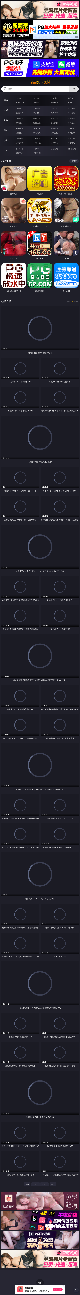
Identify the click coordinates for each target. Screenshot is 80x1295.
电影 (6, 120)
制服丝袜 (19, 122)
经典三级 (37, 122)
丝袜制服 (37, 112)
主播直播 (54, 112)
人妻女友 (54, 138)
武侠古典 (71, 138)
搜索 (73, 89)
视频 (6, 110)
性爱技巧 (71, 143)
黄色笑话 (54, 143)
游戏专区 (71, 98)
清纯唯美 (37, 133)
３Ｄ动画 (71, 108)
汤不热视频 (71, 148)
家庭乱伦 (37, 138)
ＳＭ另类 (71, 112)
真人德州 (37, 98)
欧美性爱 (71, 118)
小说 (6, 140)
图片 (6, 130)
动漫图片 (71, 128)
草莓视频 (54, 148)
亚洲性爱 (19, 118)
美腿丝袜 (19, 133)
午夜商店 (37, 148)
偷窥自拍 (19, 128)
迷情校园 (19, 143)
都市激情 (19, 138)
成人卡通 (54, 118)
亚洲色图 (37, 128)
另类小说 (37, 143)
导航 (6, 150)
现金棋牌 (54, 102)
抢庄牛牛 (71, 102)
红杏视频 (19, 153)
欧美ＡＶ (54, 108)
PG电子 (20, 98)
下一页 (44, 1184)
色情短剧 (37, 153)
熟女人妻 (19, 112)
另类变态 (71, 122)
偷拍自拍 (37, 118)
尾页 (53, 1184)
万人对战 (54, 98)
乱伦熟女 (54, 122)
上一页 (35, 1184)
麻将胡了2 (20, 102)
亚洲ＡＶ (19, 108)
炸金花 (37, 102)
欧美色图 (54, 128)
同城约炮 (19, 148)
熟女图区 (54, 133)
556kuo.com (40, 82)
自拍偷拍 (37, 108)
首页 (27, 1184)
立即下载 (57, 1289)
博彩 (6, 100)
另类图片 (71, 133)
